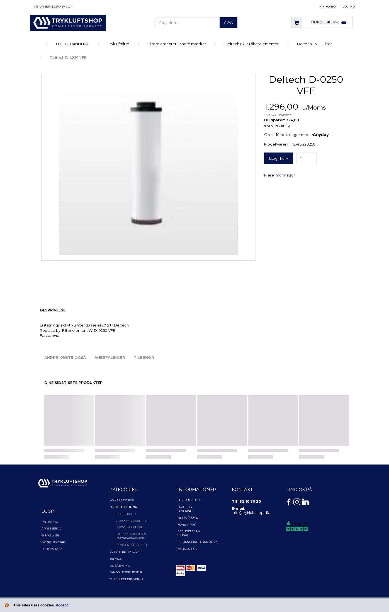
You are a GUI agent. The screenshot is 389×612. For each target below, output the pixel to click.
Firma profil (188, 517)
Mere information (280, 175)
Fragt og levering (185, 509)
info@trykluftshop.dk (250, 513)
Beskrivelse (52, 310)
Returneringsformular (53, 6)
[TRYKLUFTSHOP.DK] (68, 22)
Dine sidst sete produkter (73, 382)
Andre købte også (65, 357)
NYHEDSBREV (188, 549)
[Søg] (228, 22)
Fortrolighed (189, 500)
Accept (62, 605)
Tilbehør (144, 357)
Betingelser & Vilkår (189, 533)
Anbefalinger (109, 357)
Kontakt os (186, 524)
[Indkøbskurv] (321, 22)
